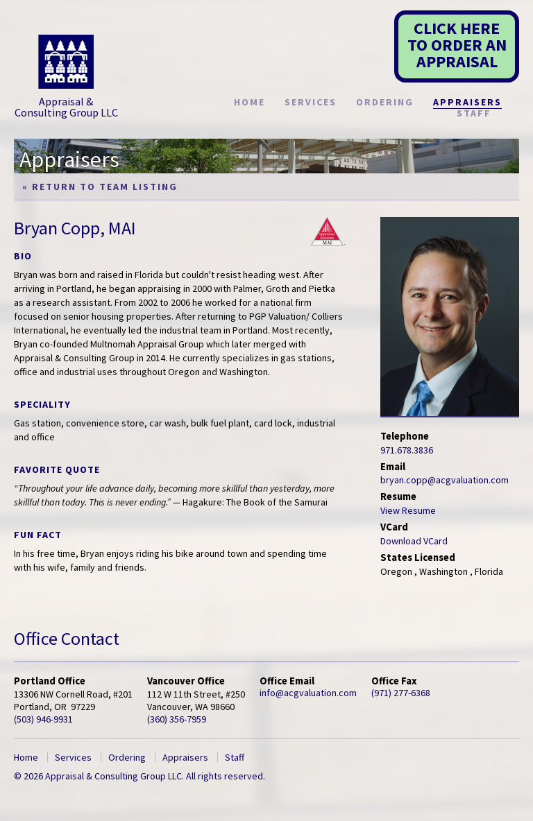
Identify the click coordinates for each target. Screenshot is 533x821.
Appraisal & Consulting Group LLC (66, 77)
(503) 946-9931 (43, 719)
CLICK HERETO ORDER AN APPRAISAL (457, 44)
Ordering (385, 102)
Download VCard (414, 541)
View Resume (408, 510)
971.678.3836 (406, 450)
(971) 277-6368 (400, 692)
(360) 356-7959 (176, 719)
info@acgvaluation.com (308, 692)
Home (249, 102)
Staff (474, 113)
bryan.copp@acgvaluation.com (444, 480)
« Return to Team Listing (100, 186)
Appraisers (467, 102)
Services (311, 102)
